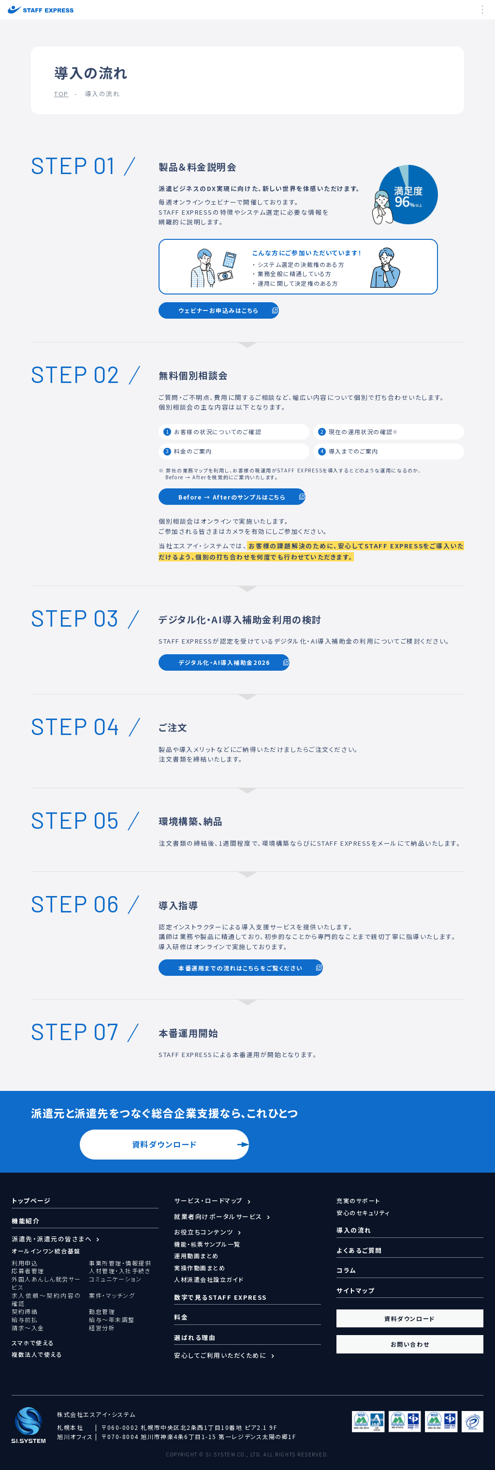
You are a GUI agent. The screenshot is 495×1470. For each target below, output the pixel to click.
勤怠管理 (102, 1311)
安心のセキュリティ (363, 1212)
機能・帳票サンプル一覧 (207, 1244)
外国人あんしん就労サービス (46, 1283)
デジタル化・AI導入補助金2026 (224, 662)
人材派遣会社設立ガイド (209, 1279)
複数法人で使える (37, 1354)
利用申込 (25, 1263)
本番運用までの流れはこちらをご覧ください (240, 968)
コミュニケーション (115, 1279)
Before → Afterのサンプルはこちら (232, 497)
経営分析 (102, 1328)
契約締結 (25, 1311)
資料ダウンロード (164, 1144)
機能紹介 (26, 1220)
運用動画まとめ (196, 1255)
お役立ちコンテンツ (203, 1232)
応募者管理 (28, 1271)
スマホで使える (33, 1342)
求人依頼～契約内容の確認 (46, 1300)
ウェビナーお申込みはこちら (218, 310)
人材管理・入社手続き (119, 1271)
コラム (346, 1270)
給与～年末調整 (112, 1319)
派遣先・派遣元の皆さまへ (52, 1239)
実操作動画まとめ (199, 1268)
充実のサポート (358, 1200)
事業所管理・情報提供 (120, 1263)
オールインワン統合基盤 (46, 1251)
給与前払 (25, 1319)
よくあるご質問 (359, 1250)
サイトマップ (355, 1290)
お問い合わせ (410, 1344)
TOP (61, 93)
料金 (181, 1317)
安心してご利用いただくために (220, 1355)
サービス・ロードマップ (208, 1200)
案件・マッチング (112, 1295)
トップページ (31, 1200)
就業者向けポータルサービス (218, 1216)
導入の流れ (354, 1230)
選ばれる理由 (195, 1337)
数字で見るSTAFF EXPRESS (220, 1297)
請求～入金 (28, 1328)
